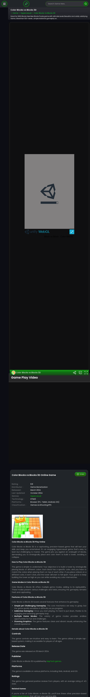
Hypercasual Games (20, 688)
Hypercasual (35, 488)
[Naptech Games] (26, 4)
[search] (85, 4)
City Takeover (21, 693)
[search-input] (65, 4)
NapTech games (54, 654)
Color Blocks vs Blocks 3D (26, 365)
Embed (80, 467)
